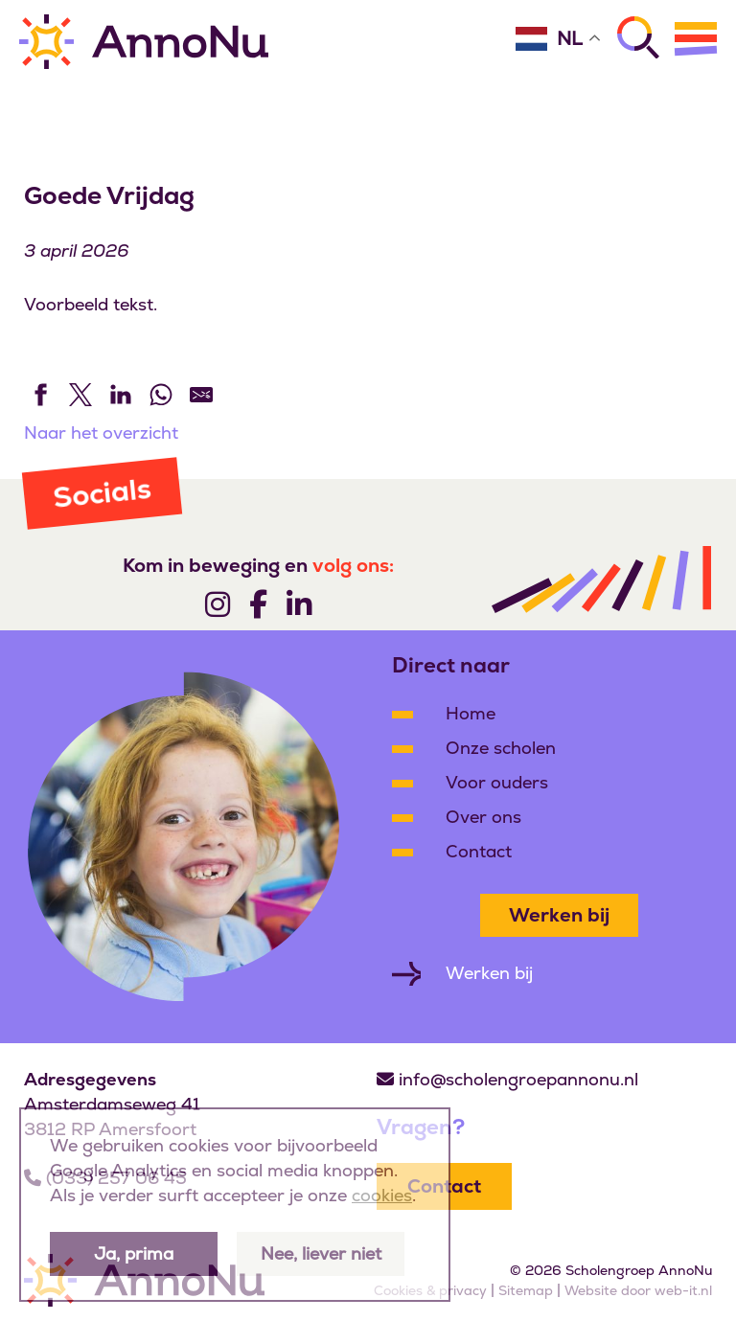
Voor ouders (497, 782)
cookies (382, 1195)
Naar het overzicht (101, 432)
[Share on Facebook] (40, 394)
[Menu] (696, 38)
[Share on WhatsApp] (161, 394)
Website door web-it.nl (638, 1290)
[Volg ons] (217, 603)
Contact (479, 851)
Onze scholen (501, 748)
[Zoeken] (638, 37)
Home (470, 713)
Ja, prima (133, 1253)
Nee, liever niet (321, 1253)
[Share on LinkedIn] (120, 394)
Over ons (483, 817)
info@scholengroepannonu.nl (518, 1079)
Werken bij (559, 914)
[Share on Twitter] (80, 394)
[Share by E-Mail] (201, 394)
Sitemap (525, 1290)
